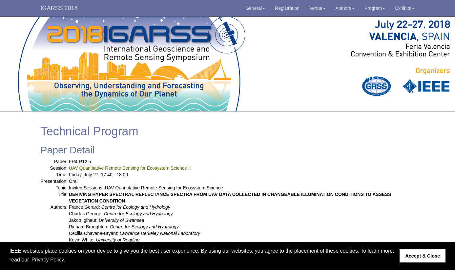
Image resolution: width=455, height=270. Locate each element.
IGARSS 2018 (59, 8)
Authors (345, 8)
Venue (317, 8)
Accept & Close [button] (422, 256)
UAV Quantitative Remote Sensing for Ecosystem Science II (130, 168)
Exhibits (404, 8)
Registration (287, 8)
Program (374, 8)
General (255, 8)
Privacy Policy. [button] (48, 259)
